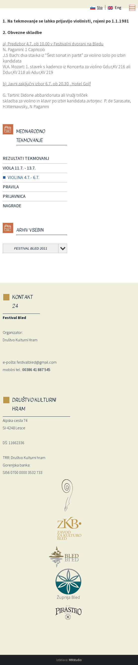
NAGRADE (12, 205)
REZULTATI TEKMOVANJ (26, 158)
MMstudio (75, 660)
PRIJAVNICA (14, 196)
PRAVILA (11, 187)
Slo (96, 7)
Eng (114, 7)
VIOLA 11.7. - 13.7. (19, 168)
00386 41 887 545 (36, 369)
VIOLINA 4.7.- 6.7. (23, 177)
